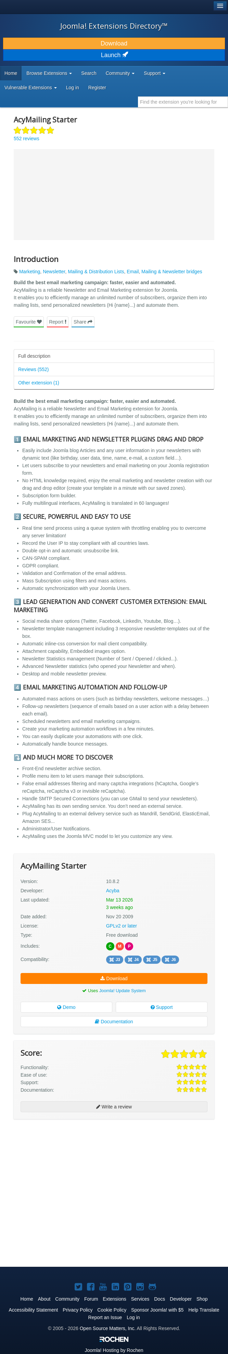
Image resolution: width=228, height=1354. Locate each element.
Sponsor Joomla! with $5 (157, 1310)
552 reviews (26, 138)
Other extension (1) (38, 382)
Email (133, 271)
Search (88, 73)
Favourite (29, 322)
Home (10, 73)
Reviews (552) (33, 369)
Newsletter (54, 271)
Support (162, 1007)
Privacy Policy (77, 1310)
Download (114, 43)
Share (83, 322)
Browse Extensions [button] (49, 73)
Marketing (29, 271)
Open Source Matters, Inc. (108, 1328)
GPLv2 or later (121, 926)
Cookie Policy (111, 1310)
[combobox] (183, 101)
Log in (72, 87)
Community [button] (120, 73)
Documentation (114, 1021)
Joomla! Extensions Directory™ (114, 26)
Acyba (112, 890)
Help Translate (203, 1310)
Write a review (114, 1106)
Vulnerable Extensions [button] (30, 87)
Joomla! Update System (122, 990)
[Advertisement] (65, 1168)
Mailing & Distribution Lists (96, 271)
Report (57, 322)
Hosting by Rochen (114, 1350)
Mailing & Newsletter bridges (171, 271)
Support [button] (154, 73)
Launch (114, 55)
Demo (66, 1007)
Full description (34, 356)
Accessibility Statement (33, 1310)
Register (97, 87)
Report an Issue (105, 1317)
